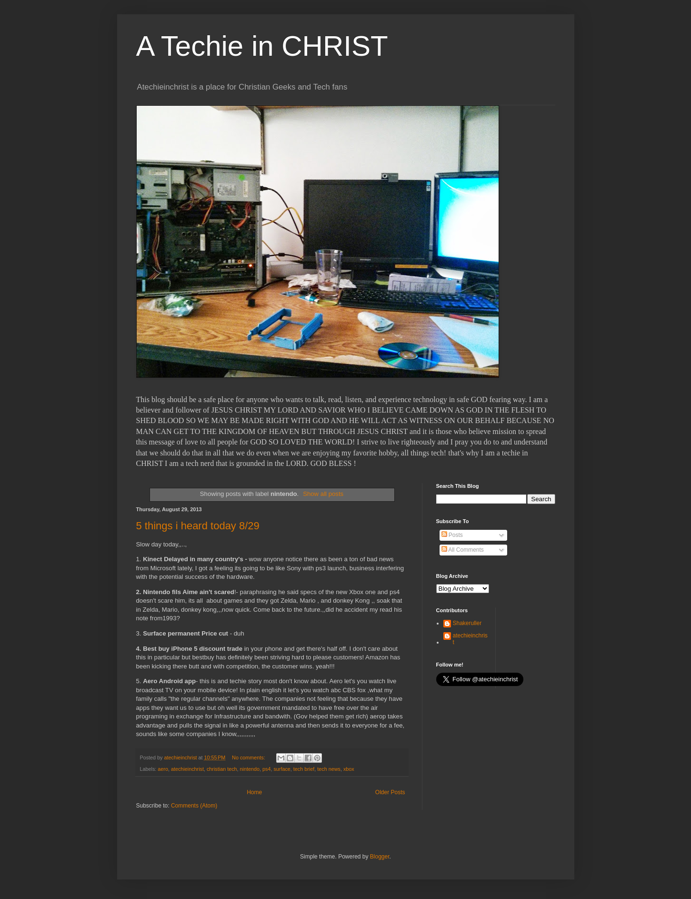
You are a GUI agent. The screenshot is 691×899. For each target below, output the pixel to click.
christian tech (222, 769)
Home (254, 792)
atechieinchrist (187, 769)
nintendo (250, 769)
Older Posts (390, 792)
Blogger (380, 856)
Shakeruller (467, 623)
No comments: (249, 757)
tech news (328, 769)
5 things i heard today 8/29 (198, 526)
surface (281, 769)
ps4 (266, 769)
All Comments (462, 549)
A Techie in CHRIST (262, 46)
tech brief (303, 769)
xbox (348, 769)
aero (163, 769)
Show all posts (323, 493)
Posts (452, 535)
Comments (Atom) (194, 805)
